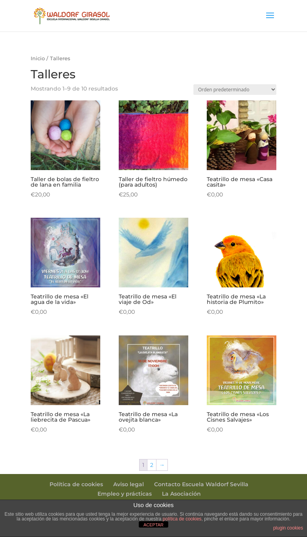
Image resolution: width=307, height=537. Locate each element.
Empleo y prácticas (124, 493)
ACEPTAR (153, 524)
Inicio (38, 58)
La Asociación (181, 493)
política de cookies (182, 519)
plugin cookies (288, 528)
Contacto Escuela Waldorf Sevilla (201, 484)
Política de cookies (76, 484)
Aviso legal (128, 484)
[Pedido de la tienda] (234, 89)
